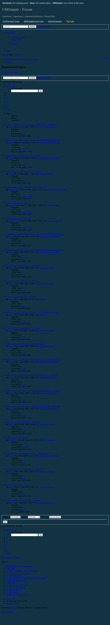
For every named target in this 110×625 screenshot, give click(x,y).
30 (18, 54)
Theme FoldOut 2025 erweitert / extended (23, 500)
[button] (11, 86)
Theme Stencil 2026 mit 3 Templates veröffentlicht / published (31, 375)
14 (16, 54)
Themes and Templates (47, 127)
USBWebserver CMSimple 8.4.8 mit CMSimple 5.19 (27, 453)
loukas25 (12, 440)
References (42, 299)
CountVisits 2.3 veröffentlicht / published (23, 328)
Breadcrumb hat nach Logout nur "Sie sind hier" (25, 187)
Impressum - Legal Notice (13, 16)
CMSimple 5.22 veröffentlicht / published (23, 156)
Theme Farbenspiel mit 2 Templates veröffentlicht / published (31, 125)
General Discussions (54, 221)
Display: (12, 517)
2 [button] (6, 95)
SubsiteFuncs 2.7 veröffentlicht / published (23, 171)
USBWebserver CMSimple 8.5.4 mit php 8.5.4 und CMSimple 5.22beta (35, 250)
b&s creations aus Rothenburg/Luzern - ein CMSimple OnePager (32, 312)
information (11, 21)
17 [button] (7, 107)
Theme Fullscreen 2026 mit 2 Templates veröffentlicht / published (33, 406)
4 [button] (6, 100)
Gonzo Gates (14, 189)
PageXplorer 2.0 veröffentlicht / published (23, 422)
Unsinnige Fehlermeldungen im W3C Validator (25, 344)
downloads (55, 21)
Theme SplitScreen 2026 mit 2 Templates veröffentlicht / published (33, 391)
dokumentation (34, 21)
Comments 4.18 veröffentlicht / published (23, 281)
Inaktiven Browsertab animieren (19, 203)
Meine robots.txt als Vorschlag (18, 218)
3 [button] (6, 98)
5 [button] (6, 102)
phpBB (14, 608)
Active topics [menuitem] (5, 54)
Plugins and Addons (46, 174)
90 (20, 54)
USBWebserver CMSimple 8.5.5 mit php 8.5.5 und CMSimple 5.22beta (35, 234)
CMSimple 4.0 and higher (49, 142)
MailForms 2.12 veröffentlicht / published (23, 265)
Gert (10, 127)
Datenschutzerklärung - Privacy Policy (40, 16)
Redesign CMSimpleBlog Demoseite (21, 297)
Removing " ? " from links (16, 438)
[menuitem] (19, 37)
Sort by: (30, 517)
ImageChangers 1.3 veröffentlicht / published (24, 469)
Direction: (51, 517)
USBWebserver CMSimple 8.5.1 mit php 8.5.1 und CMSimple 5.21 (33, 359)
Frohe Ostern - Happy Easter (17, 485)
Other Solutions (52, 205)
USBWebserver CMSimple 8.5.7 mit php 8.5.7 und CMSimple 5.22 (33, 140)
